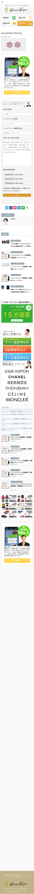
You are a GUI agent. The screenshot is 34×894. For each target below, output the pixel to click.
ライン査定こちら (16, 92)
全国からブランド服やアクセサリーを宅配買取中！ (17, 588)
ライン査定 (17, 560)
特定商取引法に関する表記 (16, 574)
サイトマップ (11, 576)
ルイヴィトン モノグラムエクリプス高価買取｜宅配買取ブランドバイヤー (16, 429)
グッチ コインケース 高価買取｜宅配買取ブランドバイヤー (16, 419)
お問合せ (18, 576)
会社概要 (6, 574)
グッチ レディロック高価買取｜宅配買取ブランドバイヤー (16, 424)
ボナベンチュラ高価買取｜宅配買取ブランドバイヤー (17, 411)
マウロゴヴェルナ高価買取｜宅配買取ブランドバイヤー (17, 415)
